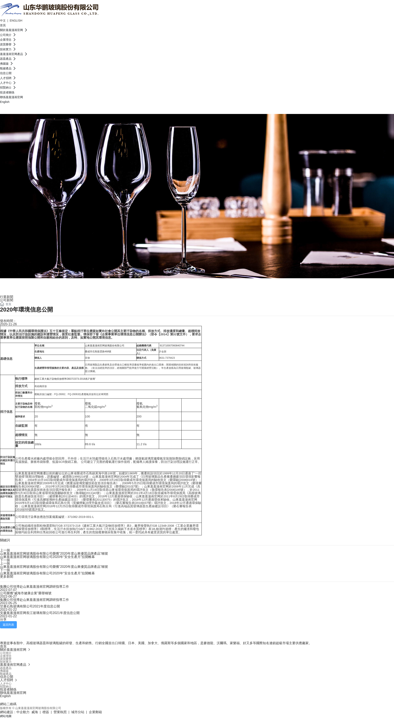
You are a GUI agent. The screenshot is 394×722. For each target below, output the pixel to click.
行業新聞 (6, 297)
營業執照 (60, 712)
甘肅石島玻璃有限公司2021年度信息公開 (30, 606)
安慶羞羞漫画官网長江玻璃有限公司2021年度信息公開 (40, 613)
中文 (3, 20)
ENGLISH (16, 20)
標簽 (45, 712)
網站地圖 (5, 716)
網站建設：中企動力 (15, 712)
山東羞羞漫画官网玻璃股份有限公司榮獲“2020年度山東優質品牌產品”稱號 (54, 553)
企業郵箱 (95, 712)
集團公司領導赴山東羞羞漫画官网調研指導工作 (34, 586)
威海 (34, 712)
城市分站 (77, 712)
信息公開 (16, 283)
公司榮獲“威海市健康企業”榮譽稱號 (26, 593)
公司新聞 (6, 300)
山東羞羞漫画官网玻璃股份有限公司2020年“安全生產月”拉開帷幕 (47, 557)
